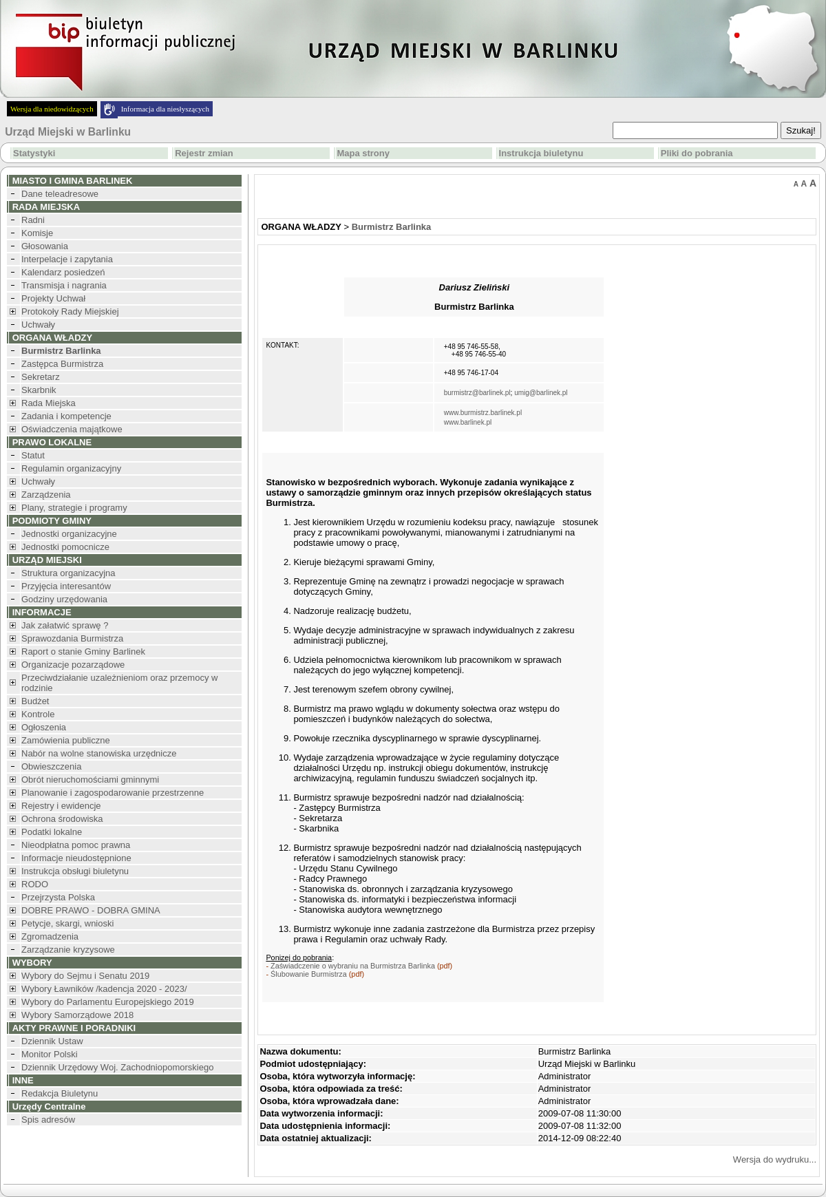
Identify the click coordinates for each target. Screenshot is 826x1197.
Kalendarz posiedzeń (63, 272)
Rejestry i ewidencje (61, 806)
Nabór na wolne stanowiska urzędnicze (98, 753)
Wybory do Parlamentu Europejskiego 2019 (107, 1002)
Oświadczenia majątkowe (72, 429)
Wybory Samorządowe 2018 (77, 1015)
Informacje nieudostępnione (76, 858)
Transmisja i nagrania (64, 285)
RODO (34, 884)
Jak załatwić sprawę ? (64, 625)
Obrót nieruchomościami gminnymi (90, 779)
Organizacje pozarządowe (73, 664)
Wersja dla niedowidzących (52, 109)
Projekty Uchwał (53, 298)
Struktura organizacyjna (68, 573)
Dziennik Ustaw (52, 1041)
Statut (33, 455)
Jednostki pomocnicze (65, 547)
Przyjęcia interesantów (66, 586)
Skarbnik (38, 390)
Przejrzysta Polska (58, 897)
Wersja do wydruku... (774, 1159)
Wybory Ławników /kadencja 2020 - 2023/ (104, 989)
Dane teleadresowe (59, 194)
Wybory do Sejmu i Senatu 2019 (85, 976)
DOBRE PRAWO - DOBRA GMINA (90, 910)
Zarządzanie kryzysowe (68, 949)
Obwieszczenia (51, 766)
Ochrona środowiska (62, 819)
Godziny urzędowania (64, 599)
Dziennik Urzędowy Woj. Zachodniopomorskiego (117, 1067)
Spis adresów (48, 1119)
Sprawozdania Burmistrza (72, 638)
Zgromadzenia (49, 936)
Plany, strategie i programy (74, 507)
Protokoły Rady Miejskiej (70, 311)
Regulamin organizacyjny (71, 468)
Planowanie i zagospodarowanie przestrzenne (112, 792)
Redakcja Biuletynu (59, 1093)
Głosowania (44, 246)
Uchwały (38, 324)
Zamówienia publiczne (65, 740)
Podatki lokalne (51, 832)
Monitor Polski (49, 1054)
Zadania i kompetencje (66, 416)
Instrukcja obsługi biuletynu (75, 871)
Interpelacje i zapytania (67, 259)
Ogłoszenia (43, 727)
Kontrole (37, 714)
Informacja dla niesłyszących (165, 109)
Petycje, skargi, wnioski (67, 923)
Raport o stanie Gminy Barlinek (83, 651)
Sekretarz (40, 377)
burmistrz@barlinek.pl (477, 392)
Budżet (35, 701)
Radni (33, 220)
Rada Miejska (48, 403)
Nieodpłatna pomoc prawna (75, 845)
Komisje (37, 233)
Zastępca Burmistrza (62, 364)
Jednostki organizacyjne (69, 534)
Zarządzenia (46, 494)
